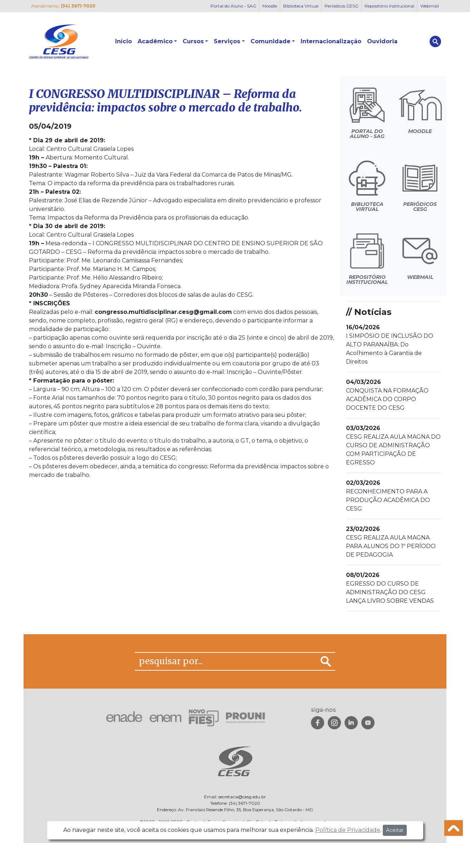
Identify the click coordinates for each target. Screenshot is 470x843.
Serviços (227, 41)
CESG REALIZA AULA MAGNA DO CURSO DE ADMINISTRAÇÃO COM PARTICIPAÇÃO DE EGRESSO (393, 445)
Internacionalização (331, 41)
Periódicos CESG (341, 6)
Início (123, 41)
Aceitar (395, 830)
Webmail (429, 6)
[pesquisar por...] (226, 661)
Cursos (193, 41)
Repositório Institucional (389, 6)
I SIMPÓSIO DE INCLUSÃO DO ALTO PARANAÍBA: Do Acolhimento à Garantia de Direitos (389, 344)
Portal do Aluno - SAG (233, 6)
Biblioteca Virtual (300, 6)
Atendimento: (63, 6)
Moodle (269, 6)
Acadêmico (155, 41)
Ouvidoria (382, 41)
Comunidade (271, 41)
